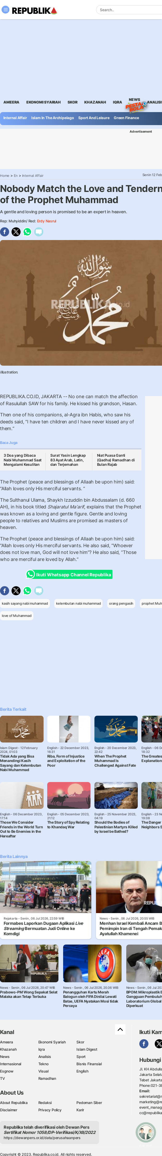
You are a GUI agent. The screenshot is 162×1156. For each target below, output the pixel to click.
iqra (117, 102)
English (82, 1071)
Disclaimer (8, 1110)
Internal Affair (15, 117)
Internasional (10, 1064)
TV (2, 1078)
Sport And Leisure (93, 117)
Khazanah (8, 1049)
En (16, 175)
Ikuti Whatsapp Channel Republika (70, 574)
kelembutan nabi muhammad (78, 603)
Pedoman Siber (89, 1102)
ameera (11, 102)
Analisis (44, 1056)
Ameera (6, 1042)
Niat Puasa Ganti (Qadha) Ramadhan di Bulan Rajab (116, 460)
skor (72, 102)
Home (4, 175)
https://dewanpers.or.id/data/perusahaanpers (42, 1137)
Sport (81, 1056)
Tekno (43, 1064)
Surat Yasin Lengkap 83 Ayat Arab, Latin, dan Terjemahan (68, 460)
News (134, 100)
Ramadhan (47, 1078)
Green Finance (126, 117)
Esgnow (7, 1071)
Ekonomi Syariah (43, 102)
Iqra (41, 1049)
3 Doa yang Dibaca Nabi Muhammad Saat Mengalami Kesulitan (22, 460)
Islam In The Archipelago (52, 117)
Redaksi (45, 1102)
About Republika (14, 1102)
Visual (43, 1071)
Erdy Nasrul (46, 221)
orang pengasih (121, 603)
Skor (80, 1042)
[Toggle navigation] (5, 9)
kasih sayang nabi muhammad (25, 603)
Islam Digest (86, 1049)
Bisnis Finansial (89, 1064)
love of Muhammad (17, 615)
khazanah (95, 102)
